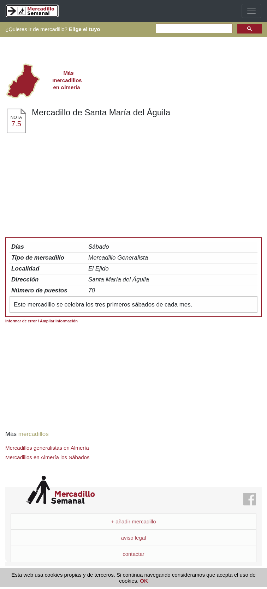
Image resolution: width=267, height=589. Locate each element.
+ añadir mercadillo (133, 521)
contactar (133, 554)
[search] (193, 28)
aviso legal (133, 538)
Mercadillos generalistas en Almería (47, 448)
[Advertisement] (133, 187)
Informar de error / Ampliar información (41, 321)
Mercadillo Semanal (60, 490)
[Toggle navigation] (251, 11)
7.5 (16, 124)
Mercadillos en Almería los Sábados (47, 457)
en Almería (66, 80)
